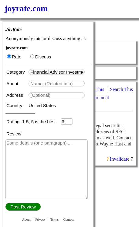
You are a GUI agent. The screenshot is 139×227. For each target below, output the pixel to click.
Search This (121, 89)
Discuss (40, 56)
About (12, 83)
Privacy (40, 219)
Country (15, 105)
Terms (54, 219)
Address (15, 95)
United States (42, 105)
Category (16, 72)
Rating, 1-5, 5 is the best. (33, 121)
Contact (68, 219)
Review (13, 133)
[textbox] (57, 72)
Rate (14, 56)
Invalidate (119, 159)
